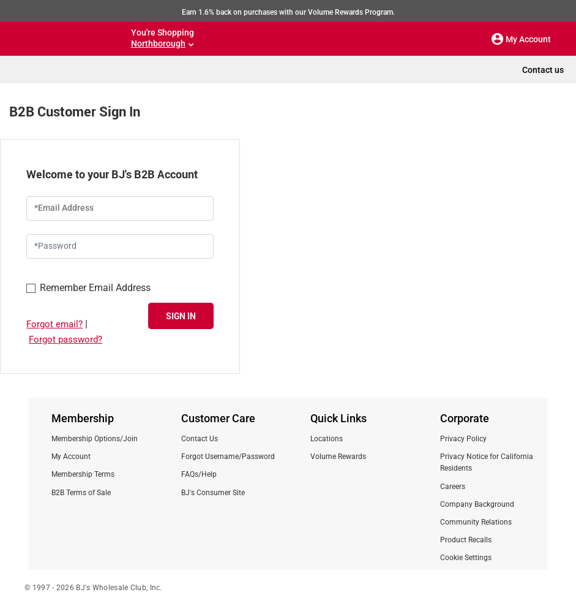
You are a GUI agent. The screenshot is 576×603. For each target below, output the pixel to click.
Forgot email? (54, 324)
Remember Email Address (88, 287)
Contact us (543, 70)
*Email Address (64, 208)
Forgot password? (65, 339)
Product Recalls (466, 540)
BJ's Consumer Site (213, 492)
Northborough (158, 43)
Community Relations (476, 522)
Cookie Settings (466, 557)
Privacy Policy (463, 438)
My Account (71, 456)
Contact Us (199, 438)
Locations (326, 438)
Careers (452, 486)
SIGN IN (181, 316)
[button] (498, 39)
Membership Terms (82, 474)
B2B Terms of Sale (81, 492)
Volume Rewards (338, 456)
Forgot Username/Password (228, 456)
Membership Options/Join (94, 438)
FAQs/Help (199, 474)
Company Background (477, 504)
